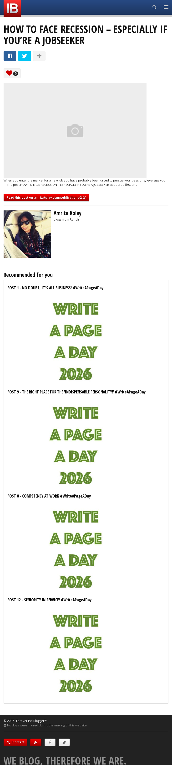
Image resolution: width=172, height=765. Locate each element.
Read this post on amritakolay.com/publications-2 (46, 198)
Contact (15, 742)
